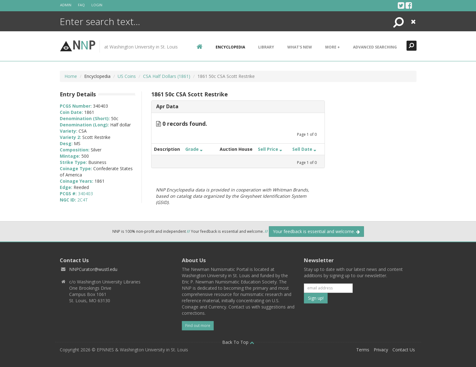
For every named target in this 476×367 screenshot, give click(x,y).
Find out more (197, 325)
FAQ (81, 5)
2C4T (82, 200)
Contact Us (403, 350)
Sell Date (304, 149)
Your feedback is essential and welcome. (316, 231)
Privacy (381, 350)
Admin (65, 5)
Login (96, 5)
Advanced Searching (375, 47)
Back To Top (238, 342)
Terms (362, 350)
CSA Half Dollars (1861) (166, 76)
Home (70, 76)
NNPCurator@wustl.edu (93, 269)
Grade (193, 149)
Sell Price (270, 149)
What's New (299, 47)
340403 (85, 193)
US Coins (127, 76)
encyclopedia (230, 47)
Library (266, 47)
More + (332, 47)
